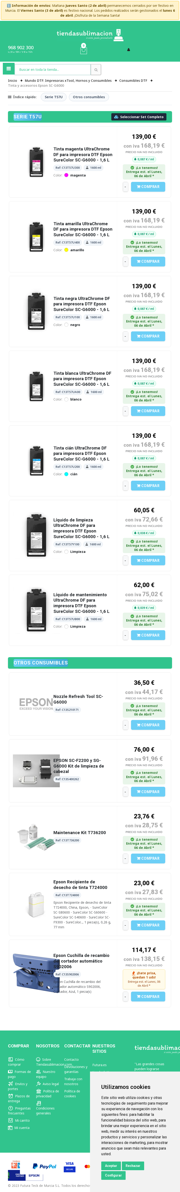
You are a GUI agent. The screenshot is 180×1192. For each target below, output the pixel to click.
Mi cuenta (19, 1127)
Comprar (148, 186)
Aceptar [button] (111, 1166)
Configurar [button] (113, 1175)
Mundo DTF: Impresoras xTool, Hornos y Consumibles (68, 80)
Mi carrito (19, 1120)
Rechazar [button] (133, 1166)
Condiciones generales (45, 1108)
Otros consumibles (89, 97)
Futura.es (99, 1065)
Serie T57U (54, 97)
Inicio (13, 80)
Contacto (71, 1059)
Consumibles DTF (133, 80)
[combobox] (52, 69)
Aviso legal (47, 1084)
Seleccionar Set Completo (139, 117)
